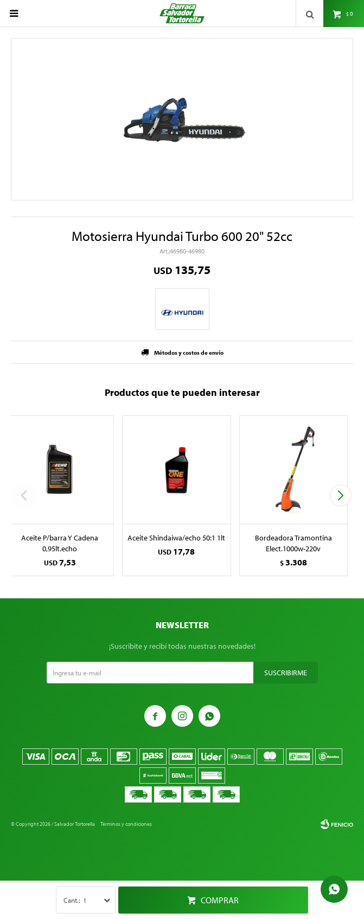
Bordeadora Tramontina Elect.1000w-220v (293, 543)
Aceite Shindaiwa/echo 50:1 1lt (176, 538)
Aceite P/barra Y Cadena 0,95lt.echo (59, 543)
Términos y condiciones (126, 823)
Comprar (220, 900)
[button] (340, 495)
